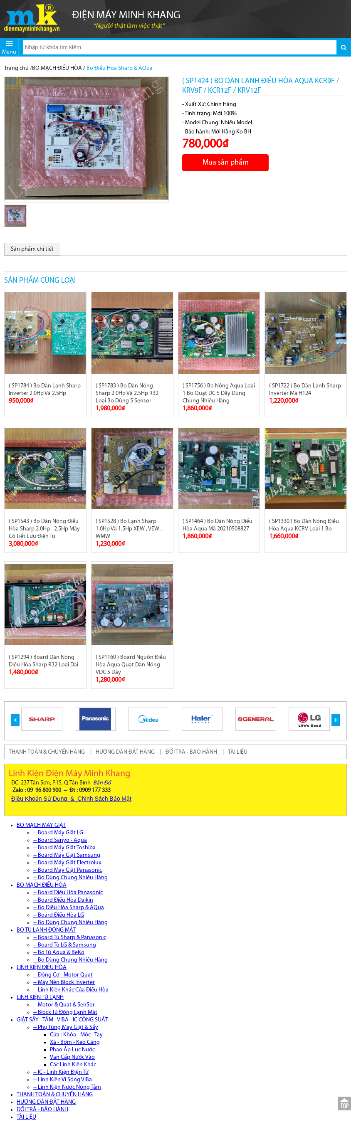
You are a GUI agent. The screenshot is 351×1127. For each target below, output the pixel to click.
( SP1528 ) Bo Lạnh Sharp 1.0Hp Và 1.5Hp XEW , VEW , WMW (129, 529)
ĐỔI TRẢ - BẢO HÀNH (191, 752)
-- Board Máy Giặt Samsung (66, 855)
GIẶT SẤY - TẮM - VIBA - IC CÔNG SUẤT (62, 1020)
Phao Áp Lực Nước (72, 1050)
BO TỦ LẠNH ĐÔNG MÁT (46, 930)
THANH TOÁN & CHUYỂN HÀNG (47, 752)
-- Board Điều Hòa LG (58, 915)
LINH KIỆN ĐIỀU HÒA (42, 967)
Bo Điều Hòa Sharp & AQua (120, 68)
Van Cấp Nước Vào (72, 1057)
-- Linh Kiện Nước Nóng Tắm (67, 1087)
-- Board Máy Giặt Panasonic (67, 870)
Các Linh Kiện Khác (73, 1065)
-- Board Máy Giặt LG (58, 833)
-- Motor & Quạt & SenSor (64, 1005)
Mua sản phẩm (226, 163)
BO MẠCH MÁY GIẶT (41, 825)
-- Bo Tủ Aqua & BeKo (58, 952)
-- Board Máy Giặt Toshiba (64, 848)
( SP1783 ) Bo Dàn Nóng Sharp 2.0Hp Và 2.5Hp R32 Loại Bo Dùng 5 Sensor (127, 393)
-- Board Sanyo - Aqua (60, 840)
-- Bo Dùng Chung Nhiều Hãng (70, 878)
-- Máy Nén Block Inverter (64, 982)
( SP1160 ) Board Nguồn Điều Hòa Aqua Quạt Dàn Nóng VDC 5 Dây (131, 665)
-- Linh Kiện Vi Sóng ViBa (62, 1080)
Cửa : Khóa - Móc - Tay (76, 1035)
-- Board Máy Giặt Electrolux (67, 863)
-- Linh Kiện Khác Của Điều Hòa (71, 990)
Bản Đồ (102, 783)
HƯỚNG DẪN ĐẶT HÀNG (125, 752)
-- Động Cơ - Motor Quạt (63, 975)
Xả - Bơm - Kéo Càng (75, 1042)
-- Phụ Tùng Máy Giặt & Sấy (65, 1027)
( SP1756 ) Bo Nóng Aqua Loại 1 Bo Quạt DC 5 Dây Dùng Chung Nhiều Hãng (219, 393)
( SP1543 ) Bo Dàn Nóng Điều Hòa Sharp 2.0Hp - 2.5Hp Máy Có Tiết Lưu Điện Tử (44, 529)
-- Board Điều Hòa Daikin (63, 900)
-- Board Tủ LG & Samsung (64, 945)
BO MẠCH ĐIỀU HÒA (57, 68)
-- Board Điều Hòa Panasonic (68, 893)
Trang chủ (16, 68)
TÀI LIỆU (237, 752)
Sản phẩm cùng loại (40, 281)
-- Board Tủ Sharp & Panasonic (69, 938)
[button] (15, 720)
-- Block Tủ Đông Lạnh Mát (65, 1012)
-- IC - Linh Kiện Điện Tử (61, 1072)
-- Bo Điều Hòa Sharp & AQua (68, 908)
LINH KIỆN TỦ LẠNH (40, 997)
